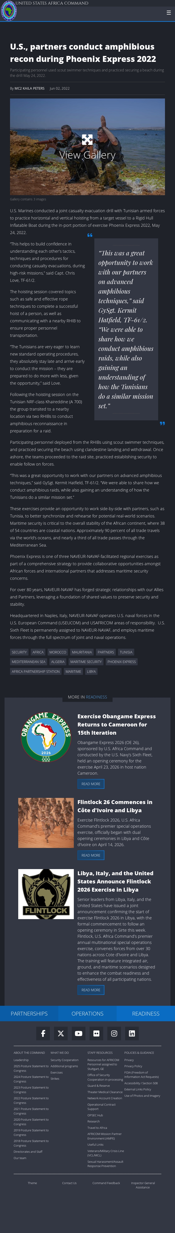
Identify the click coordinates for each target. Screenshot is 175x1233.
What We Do (60, 1053)
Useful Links (95, 1144)
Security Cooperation (65, 1060)
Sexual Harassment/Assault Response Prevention (105, 1164)
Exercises (57, 1072)
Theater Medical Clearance (105, 1092)
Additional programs (64, 1066)
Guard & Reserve (99, 1086)
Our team (20, 1158)
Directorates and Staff (28, 1152)
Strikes (55, 1079)
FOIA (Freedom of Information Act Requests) (141, 1074)
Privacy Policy (133, 1066)
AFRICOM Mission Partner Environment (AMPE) (105, 1136)
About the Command (29, 1053)
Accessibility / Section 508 (141, 1083)
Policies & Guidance (139, 1053)
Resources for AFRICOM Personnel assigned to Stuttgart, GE (103, 1064)
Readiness (96, 697)
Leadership (21, 1060)
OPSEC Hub (95, 1115)
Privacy (129, 1060)
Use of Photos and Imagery (142, 1096)
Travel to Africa (97, 1128)
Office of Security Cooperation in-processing (105, 1077)
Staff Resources (100, 1053)
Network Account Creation (105, 1098)
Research (94, 1121)
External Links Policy (137, 1089)
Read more (91, 784)
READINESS (146, 1013)
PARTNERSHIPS (29, 1013)
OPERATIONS (87, 1013)
